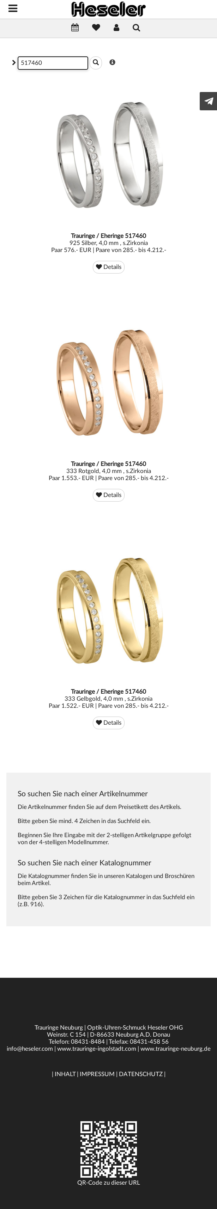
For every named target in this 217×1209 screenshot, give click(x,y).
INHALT (65, 1074)
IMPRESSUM (97, 1074)
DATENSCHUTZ (141, 1074)
